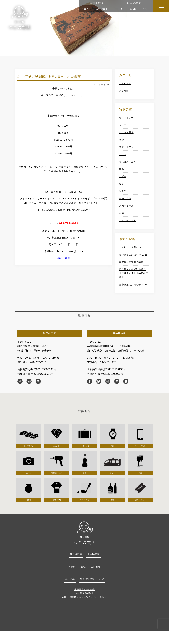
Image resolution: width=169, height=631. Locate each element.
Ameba (125, 381)
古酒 (121, 213)
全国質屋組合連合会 (84, 589)
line (38, 381)
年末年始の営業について (132, 247)
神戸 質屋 (63, 258)
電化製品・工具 (127, 161)
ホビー (122, 176)
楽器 (121, 169)
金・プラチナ (126, 117)
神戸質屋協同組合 (85, 593)
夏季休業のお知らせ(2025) (133, 254)
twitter (98, 381)
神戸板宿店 (76, 554)
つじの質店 (85, 533)
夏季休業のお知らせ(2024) (133, 284)
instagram (29, 381)
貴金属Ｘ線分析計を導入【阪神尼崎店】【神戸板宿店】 (133, 273)
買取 (83, 566)
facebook (20, 381)
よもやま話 (125, 83)
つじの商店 (19, 18)
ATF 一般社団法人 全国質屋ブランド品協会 (84, 597)
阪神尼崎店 (93, 554)
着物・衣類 (125, 198)
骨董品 (122, 191)
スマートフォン (127, 147)
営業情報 (124, 91)
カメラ (122, 154)
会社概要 (70, 579)
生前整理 (96, 566)
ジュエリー (125, 125)
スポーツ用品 (126, 205)
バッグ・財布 (126, 132)
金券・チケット (127, 220)
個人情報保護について (92, 579)
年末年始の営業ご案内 (131, 262)
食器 (121, 184)
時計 (121, 140)
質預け (72, 566)
